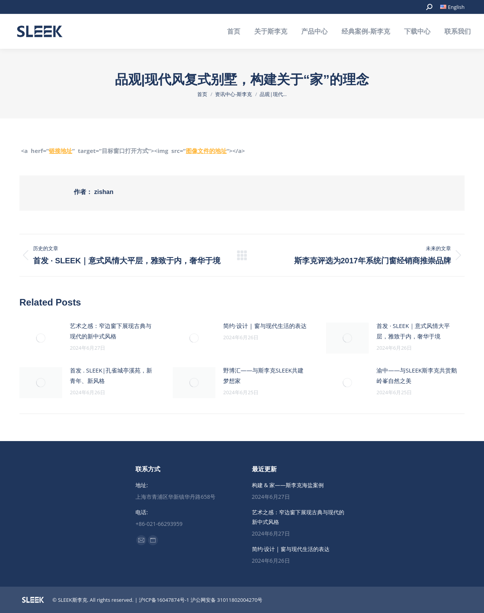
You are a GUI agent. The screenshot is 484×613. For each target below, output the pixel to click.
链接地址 (60, 151)
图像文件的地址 (206, 151)
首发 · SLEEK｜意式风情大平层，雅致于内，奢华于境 (413, 331)
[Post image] (40, 338)
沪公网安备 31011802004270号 (226, 599)
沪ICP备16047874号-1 (164, 599)
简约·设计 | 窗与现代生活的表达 (265, 326)
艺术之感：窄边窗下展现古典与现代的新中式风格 (110, 331)
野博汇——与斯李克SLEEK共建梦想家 (263, 375)
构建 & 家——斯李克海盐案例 (288, 485)
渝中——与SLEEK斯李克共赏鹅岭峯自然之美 (416, 375)
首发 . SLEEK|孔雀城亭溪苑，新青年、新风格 (111, 375)
